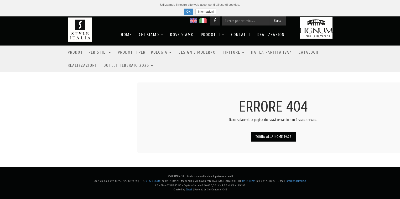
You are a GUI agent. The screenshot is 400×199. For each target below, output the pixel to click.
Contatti (240, 34)
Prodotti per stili (89, 52)
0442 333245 (248, 181)
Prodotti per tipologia (144, 52)
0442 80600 (152, 181)
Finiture (233, 52)
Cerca (277, 21)
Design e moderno (197, 52)
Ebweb (189, 189)
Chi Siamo (151, 34)
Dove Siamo (182, 34)
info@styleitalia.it (296, 181)
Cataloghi (309, 52)
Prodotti (212, 34)
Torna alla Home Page (273, 137)
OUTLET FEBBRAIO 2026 (128, 65)
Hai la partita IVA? (271, 52)
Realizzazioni (271, 34)
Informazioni (205, 11)
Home (126, 34)
